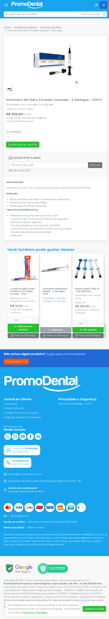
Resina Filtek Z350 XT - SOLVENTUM (87, 290)
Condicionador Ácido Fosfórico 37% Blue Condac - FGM (22, 291)
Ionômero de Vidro (50, 27)
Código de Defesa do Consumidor (22, 417)
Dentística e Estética (25, 27)
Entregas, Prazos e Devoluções (21, 412)
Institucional (10, 403)
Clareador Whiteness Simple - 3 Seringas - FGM (55, 291)
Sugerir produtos (16, 361)
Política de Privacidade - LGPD (75, 403)
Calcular (95, 165)
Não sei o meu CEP (19, 170)
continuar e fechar (94, 609)
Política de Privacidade (34, 612)
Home (7, 27)
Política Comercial (14, 408)
